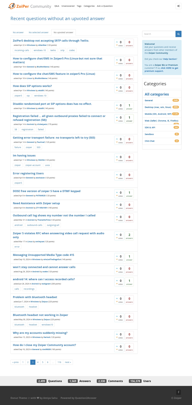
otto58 (41, 90)
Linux (29, 78)
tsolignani (46, 283)
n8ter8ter (42, 45)
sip (28, 95)
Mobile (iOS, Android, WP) (158, 113)
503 (38, 147)
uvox (47, 165)
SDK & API (150, 127)
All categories (157, 94)
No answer (18, 32)
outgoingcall (53, 225)
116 (59, 362)
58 (16, 129)
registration (27, 129)
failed (41, 129)
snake (45, 271)
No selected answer (39, 32)
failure (18, 147)
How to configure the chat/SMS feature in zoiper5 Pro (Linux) (54, 74)
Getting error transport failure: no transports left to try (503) (54, 137)
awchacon (40, 177)
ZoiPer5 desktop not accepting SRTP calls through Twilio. (51, 40)
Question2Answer (85, 398)
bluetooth (19, 306)
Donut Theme (18, 398)
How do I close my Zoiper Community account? (44, 345)
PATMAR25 (40, 195)
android (18, 225)
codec (72, 50)
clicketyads (42, 124)
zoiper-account (33, 165)
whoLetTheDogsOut (52, 259)
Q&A (56, 6)
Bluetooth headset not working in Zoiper (40, 315)
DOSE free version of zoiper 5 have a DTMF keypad (46, 191)
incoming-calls (22, 50)
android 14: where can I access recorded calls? (44, 279)
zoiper (29, 147)
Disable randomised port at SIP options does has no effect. (52, 104)
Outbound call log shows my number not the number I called (54, 215)
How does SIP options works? (32, 86)
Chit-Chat (149, 141)
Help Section (169, 59)
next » (68, 362)
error (17, 246)
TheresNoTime (44, 220)
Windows (31, 45)
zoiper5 (18, 95)
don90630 (46, 349)
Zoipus (45, 301)
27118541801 (42, 207)
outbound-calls (34, 225)
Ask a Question (105, 6)
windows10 (47, 324)
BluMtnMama (43, 66)
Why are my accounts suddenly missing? (40, 333)
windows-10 (40, 50)
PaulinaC (41, 142)
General (30, 66)
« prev (15, 362)
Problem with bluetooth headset (35, 297)
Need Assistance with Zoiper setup (36, 203)
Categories (89, 6)
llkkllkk (41, 160)
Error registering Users (28, 173)
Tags (79, 6)
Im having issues (24, 155)
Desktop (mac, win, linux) (158, 107)
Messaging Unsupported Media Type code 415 (43, 255)
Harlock (47, 337)
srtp (62, 50)
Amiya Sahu (50, 398)
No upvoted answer (63, 32)
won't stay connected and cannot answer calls (44, 267)
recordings (29, 288)
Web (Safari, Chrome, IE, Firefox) (161, 120)
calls (17, 288)
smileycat (39, 241)
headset (33, 306)
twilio (53, 50)
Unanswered (68, 6)
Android (30, 124)
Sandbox (149, 134)
